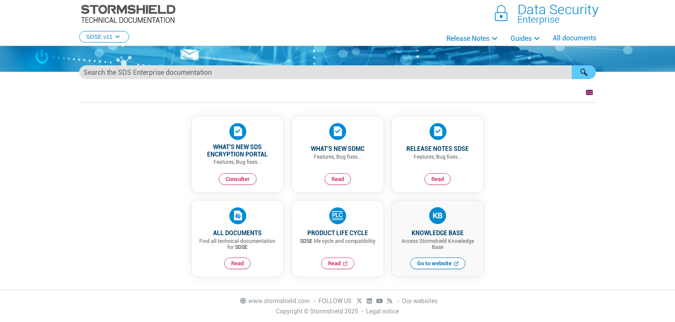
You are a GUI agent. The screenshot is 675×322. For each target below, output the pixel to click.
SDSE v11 (104, 37)
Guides (521, 38)
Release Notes (467, 38)
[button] (584, 72)
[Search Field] (337, 72)
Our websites (419, 300)
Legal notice (382, 311)
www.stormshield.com (274, 300)
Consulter (238, 179)
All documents (574, 38)
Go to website (434, 263)
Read (337, 179)
